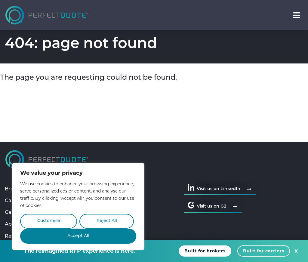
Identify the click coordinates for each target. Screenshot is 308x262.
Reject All (107, 221)
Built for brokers (205, 251)
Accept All (78, 236)
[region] (78, 206)
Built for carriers (263, 251)
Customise (48, 221)
